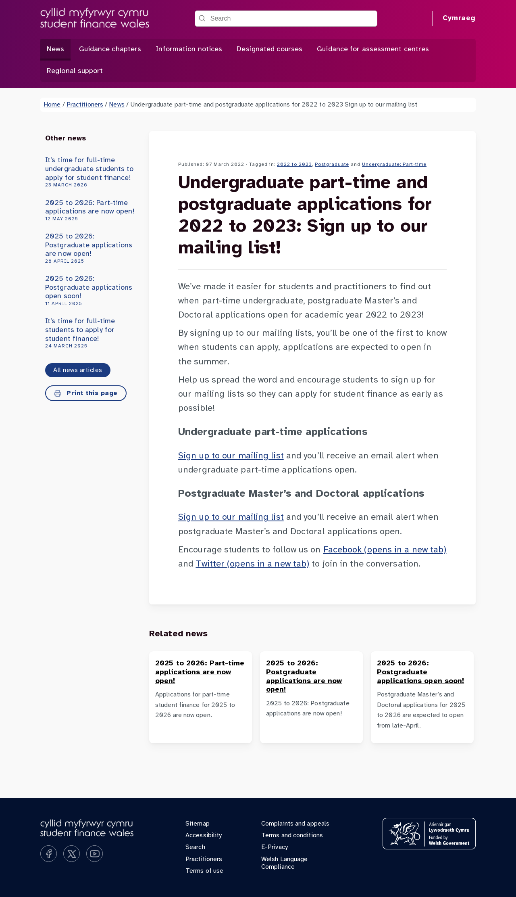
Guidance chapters (110, 49)
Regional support (75, 71)
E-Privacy (274, 847)
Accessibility (203, 835)
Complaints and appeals (295, 823)
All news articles (77, 370)
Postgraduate (332, 164)
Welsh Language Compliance (284, 863)
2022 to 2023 (294, 164)
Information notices (189, 49)
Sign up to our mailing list (231, 456)
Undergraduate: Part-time (394, 164)
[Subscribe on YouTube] (94, 853)
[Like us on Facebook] (48, 853)
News (55, 49)
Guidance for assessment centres (373, 49)
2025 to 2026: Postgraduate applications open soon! (90, 291)
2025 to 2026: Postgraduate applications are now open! (90, 248)
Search (195, 847)
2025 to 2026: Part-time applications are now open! (90, 210)
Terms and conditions (292, 835)
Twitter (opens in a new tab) (252, 564)
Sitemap (197, 823)
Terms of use (204, 871)
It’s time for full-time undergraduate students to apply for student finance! (90, 172)
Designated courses (269, 49)
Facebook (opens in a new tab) (385, 550)
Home (52, 104)
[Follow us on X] (71, 853)
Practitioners (85, 104)
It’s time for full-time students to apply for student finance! (90, 333)
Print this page (86, 393)
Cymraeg (459, 18)
